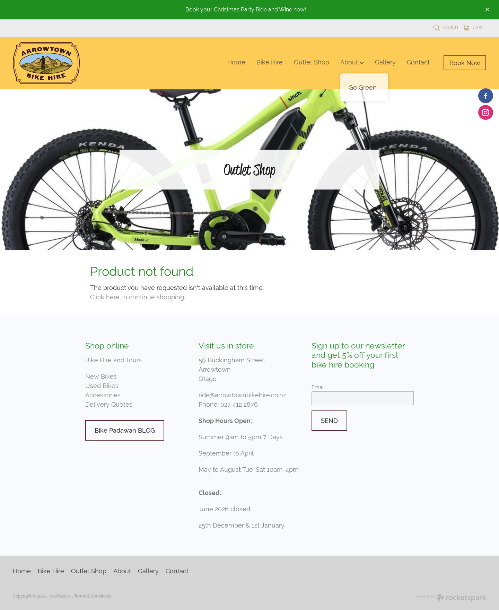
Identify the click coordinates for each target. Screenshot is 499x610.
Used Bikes (102, 385)
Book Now (464, 63)
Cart (473, 27)
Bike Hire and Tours (113, 360)
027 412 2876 (239, 404)
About (352, 62)
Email (318, 387)
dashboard (60, 596)
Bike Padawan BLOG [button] (125, 430)
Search (445, 27)
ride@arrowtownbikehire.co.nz (242, 395)
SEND (329, 420)
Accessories (103, 395)
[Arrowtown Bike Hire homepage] (60, 63)
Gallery (385, 62)
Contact (418, 62)
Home (236, 62)
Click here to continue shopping (137, 297)
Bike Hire (269, 62)
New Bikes (101, 376)
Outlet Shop (311, 62)
